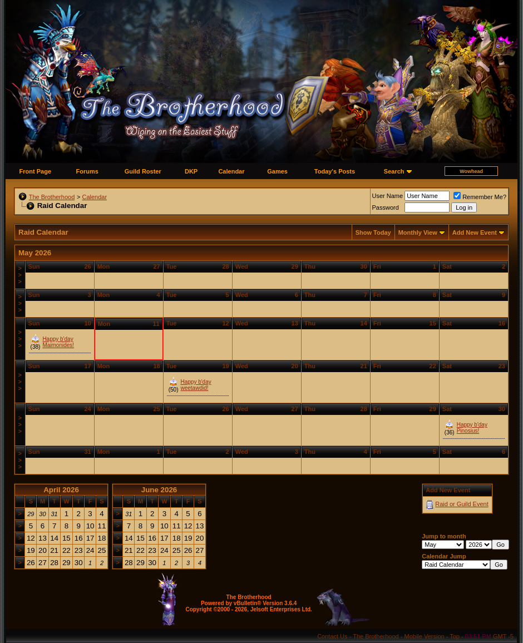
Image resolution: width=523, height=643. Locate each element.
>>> (20, 275)
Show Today (373, 232)
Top (455, 636)
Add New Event (474, 232)
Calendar (231, 171)
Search (394, 171)
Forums (87, 171)
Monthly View (417, 232)
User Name (387, 195)
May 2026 (34, 253)
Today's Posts (334, 171)
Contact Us (332, 636)
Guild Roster (143, 171)
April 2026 (61, 490)
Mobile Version (424, 636)
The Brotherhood (52, 197)
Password (385, 207)
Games (277, 171)
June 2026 (159, 490)
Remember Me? (479, 197)
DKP (191, 171)
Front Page (35, 171)
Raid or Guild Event (461, 504)
